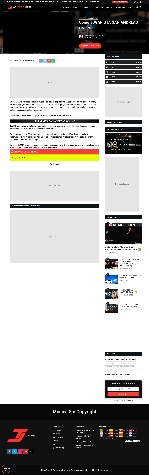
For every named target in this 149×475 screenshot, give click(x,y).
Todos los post (58, 437)
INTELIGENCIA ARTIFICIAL (128, 363)
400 (109, 67)
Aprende (66, 7)
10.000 (110, 72)
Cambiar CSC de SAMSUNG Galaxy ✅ (128, 291)
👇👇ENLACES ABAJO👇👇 (90, 46)
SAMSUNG (124, 371)
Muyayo (31, 435)
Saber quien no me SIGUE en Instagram (85, 431)
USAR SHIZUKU (39, 2)
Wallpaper (54, 164)
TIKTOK (107, 375)
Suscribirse (123, 394)
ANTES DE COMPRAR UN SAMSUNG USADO (20, 2)
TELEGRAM (138, 371)
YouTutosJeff (89, 35)
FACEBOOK (108, 363)
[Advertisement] (54, 82)
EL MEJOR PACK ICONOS (76, 2)
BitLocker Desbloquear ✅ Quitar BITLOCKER (130, 277)
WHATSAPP (114, 375)
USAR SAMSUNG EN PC (92, 2)
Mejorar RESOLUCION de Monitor (84, 447)
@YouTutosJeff (99, 35)
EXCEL (133, 359)
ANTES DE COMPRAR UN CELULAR (118, 139)
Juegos (109, 7)
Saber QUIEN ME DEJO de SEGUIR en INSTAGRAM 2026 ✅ (123, 248)
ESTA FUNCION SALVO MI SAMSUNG (56, 2)
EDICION (128, 359)
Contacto (56, 441)
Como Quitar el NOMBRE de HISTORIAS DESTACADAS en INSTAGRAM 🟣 (129, 263)
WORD (121, 375)
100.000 (111, 77)
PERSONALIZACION (129, 367)
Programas (87, 7)
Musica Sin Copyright (74, 411)
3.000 (110, 62)
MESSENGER (109, 367)
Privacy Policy (57, 430)
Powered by (123, 401)
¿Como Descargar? (59, 448)
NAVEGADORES (118, 367)
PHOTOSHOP (109, 371)
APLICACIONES (120, 359)
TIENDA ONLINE (120, 2)
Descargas (99, 7)
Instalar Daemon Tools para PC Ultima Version (129, 305)
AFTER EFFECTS (109, 359)
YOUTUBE (127, 375)
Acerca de (56, 434)
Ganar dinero (120, 7)
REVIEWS (116, 371)
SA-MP (22, 158)
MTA (14, 158)
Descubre (76, 7)
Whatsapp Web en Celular (84, 442)
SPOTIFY (130, 371)
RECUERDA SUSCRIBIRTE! (88, 18)
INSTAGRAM (116, 363)
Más (130, 7)
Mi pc (55, 444)
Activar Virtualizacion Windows (83, 437)
